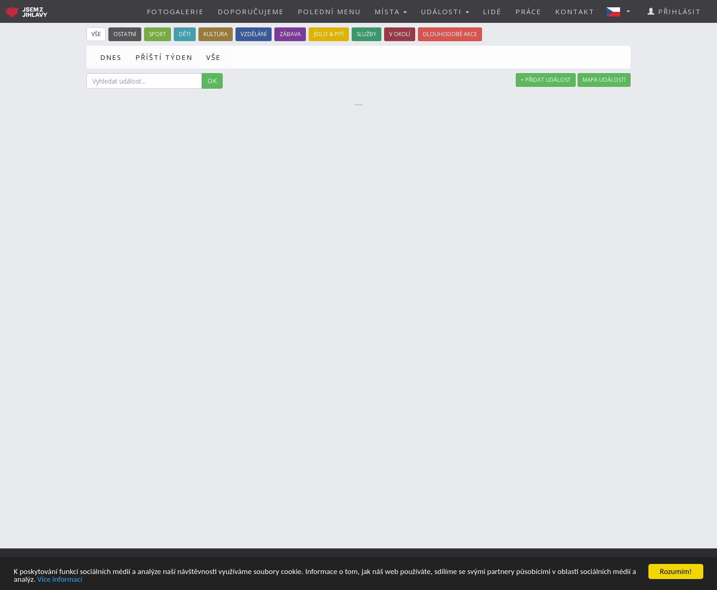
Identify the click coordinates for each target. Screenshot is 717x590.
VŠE (213, 57)
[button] (621, 11)
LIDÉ (492, 11)
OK (212, 80)
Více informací (59, 580)
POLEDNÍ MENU (329, 11)
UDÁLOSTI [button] (445, 11)
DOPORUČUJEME (251, 11)
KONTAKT (574, 11)
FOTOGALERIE (175, 11)
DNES (111, 57)
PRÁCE (528, 11)
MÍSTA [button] (391, 11)
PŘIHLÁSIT (674, 11)
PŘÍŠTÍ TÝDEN (164, 57)
